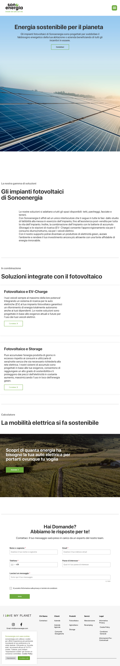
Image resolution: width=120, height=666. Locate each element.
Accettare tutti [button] (23, 658)
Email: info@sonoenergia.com (17, 628)
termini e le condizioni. (50, 588)
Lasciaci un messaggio (20, 573)
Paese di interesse (70, 561)
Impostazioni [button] (11, 658)
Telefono (14, 561)
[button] (114, 8)
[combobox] (13, 564)
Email (65, 548)
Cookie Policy (27, 654)
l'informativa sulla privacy (30, 588)
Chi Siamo (43, 616)
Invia (20, 596)
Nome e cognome (18, 548)
